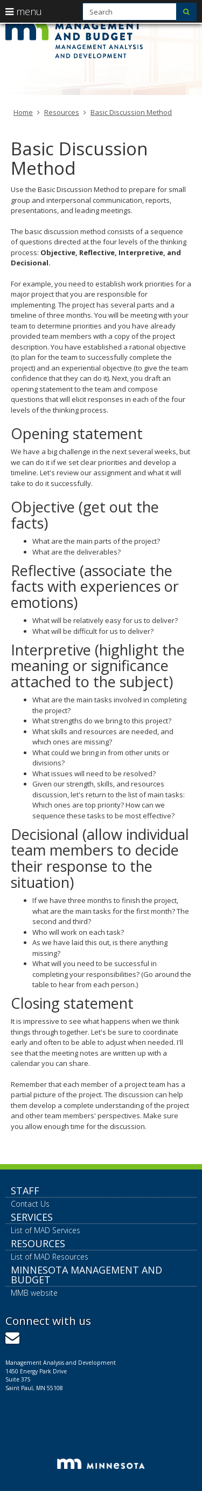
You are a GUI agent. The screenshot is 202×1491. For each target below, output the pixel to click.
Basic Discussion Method (131, 112)
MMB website (34, 1293)
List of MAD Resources (49, 1256)
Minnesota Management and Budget (86, 1274)
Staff (25, 1190)
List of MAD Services (45, 1230)
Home (23, 112)
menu (23, 11)
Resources (61, 112)
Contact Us (30, 1204)
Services (32, 1216)
